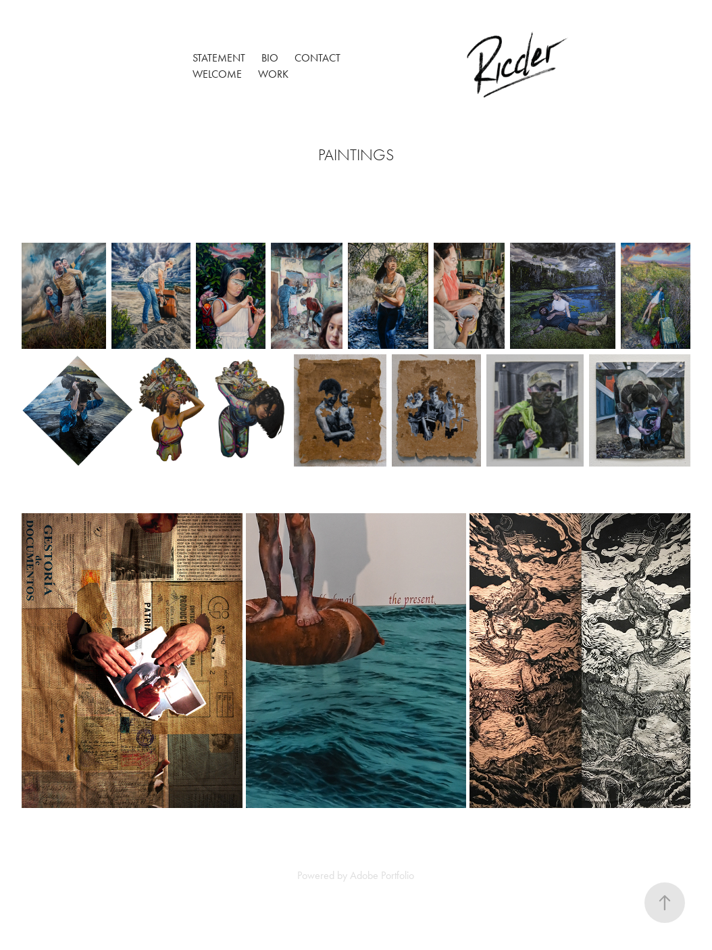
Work (273, 74)
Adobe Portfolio (382, 875)
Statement (219, 57)
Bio (269, 57)
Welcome (217, 74)
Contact (317, 57)
